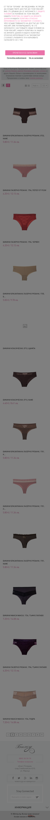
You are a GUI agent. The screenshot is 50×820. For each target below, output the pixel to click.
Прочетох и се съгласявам (25, 53)
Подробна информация (16, 58)
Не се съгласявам (36, 58)
